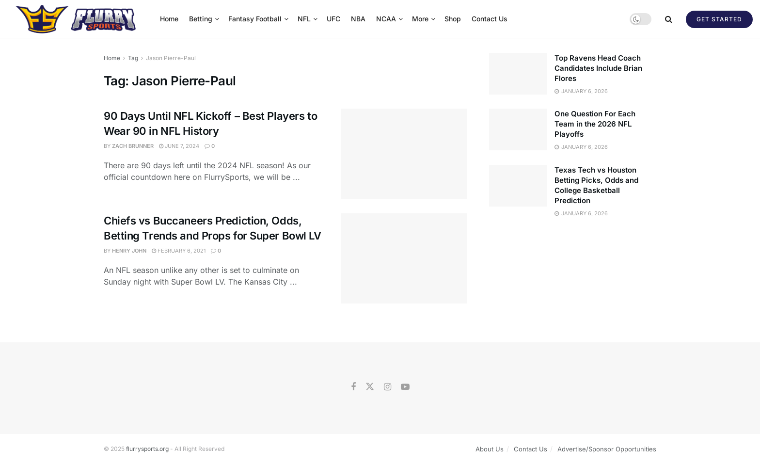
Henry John (129, 250)
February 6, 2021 (179, 250)
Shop (452, 19)
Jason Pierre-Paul (171, 58)
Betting (200, 19)
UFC (333, 19)
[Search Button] (668, 19)
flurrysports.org (147, 448)
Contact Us (489, 19)
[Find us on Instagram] (387, 387)
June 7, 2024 (179, 146)
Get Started (719, 19)
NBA (358, 19)
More (420, 19)
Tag (133, 58)
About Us (489, 449)
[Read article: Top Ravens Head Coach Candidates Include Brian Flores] (518, 74)
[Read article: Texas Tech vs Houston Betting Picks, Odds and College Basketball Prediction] (518, 186)
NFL (304, 19)
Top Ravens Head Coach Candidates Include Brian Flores (598, 68)
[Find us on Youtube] (405, 387)
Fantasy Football (255, 19)
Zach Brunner (133, 146)
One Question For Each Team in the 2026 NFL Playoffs (594, 124)
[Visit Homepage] (76, 19)
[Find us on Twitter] (369, 387)
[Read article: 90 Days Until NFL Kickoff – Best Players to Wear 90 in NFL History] (404, 154)
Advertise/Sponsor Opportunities (606, 449)
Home (169, 19)
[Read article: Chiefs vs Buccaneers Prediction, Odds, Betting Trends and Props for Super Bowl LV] (404, 258)
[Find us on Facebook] (353, 387)
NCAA (386, 19)
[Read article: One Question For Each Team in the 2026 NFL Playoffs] (518, 129)
